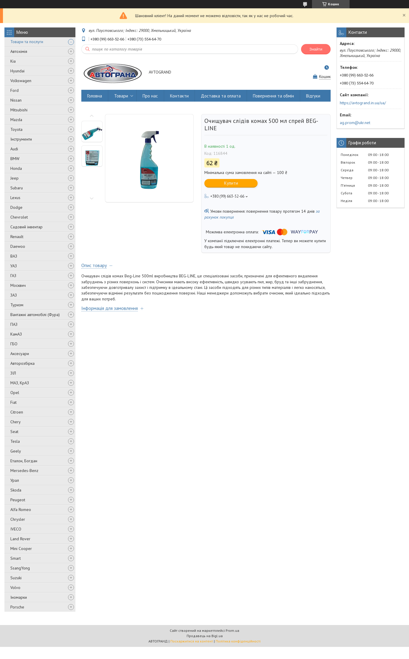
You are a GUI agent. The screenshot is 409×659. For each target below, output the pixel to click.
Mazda (16, 119)
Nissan (16, 100)
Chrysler (17, 519)
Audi (14, 149)
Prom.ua (232, 630)
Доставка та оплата (221, 96)
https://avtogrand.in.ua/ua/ (363, 102)
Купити (231, 183)
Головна (94, 96)
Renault (16, 236)
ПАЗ (13, 324)
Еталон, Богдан (23, 460)
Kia (13, 61)
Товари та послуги (26, 41)
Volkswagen (20, 80)
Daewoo (17, 246)
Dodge (16, 207)
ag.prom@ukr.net (355, 122)
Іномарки (18, 597)
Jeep (14, 178)
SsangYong (20, 568)
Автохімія (18, 51)
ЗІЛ (13, 373)
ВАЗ (13, 256)
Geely (15, 451)
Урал (14, 480)
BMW (15, 158)
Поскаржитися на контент (191, 641)
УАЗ (13, 266)
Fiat (13, 402)
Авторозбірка (22, 363)
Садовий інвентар (26, 227)
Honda (16, 168)
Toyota (16, 129)
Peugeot (17, 499)
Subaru (16, 188)
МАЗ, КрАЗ (19, 382)
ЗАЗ (13, 295)
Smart (15, 558)
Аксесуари (19, 353)
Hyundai (17, 71)
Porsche (17, 607)
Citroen (16, 412)
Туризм (16, 304)
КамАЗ (16, 334)
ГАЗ (13, 275)
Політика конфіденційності (238, 641)
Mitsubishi (19, 110)
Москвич (18, 285)
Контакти (179, 96)
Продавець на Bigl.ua (205, 636)
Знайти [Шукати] (315, 49)
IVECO (15, 529)
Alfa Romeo (20, 509)
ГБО (13, 343)
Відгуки (313, 96)
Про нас (150, 96)
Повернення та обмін (273, 96)
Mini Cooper (21, 548)
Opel (14, 392)
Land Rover (20, 538)
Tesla (15, 441)
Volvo (15, 587)
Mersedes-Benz (24, 470)
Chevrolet (19, 217)
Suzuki (16, 577)
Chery (15, 421)
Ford (14, 90)
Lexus (15, 197)
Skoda (15, 490)
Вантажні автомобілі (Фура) (35, 314)
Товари (121, 96)
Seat (14, 431)
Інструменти (21, 139)
